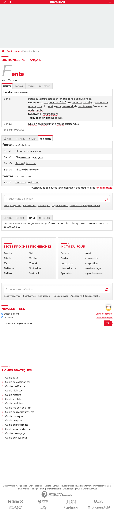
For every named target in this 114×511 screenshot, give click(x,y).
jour (39, 151)
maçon (48, 102)
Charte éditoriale (35, 486)
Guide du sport (13, 420)
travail (86, 102)
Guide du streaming (16, 424)
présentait (68, 106)
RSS (77, 486)
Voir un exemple (104, 313)
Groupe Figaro (68, 489)
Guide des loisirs (14, 403)
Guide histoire (13, 395)
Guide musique (14, 416)
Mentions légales (54, 489)
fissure (46, 114)
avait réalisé (59, 102)
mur (58, 106)
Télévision (7, 317)
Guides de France (15, 386)
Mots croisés (44, 86)
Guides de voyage (15, 433)
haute (39, 110)
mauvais (77, 102)
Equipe (24, 486)
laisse (23, 151)
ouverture (41, 98)
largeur (38, 157)
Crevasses (20, 182)
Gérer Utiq (41, 489)
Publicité (47, 486)
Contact (56, 486)
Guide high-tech (14, 390)
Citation (31, 86)
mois (39, 106)
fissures (34, 182)
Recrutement (86, 486)
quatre (32, 106)
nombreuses (85, 106)
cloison (35, 169)
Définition (8, 138)
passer (30, 151)
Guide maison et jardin (18, 407)
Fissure (19, 163)
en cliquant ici (104, 187)
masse (60, 124)
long (44, 124)
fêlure (54, 114)
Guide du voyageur (16, 437)
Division (32, 124)
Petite (31, 98)
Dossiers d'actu (10, 313)
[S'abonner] (57, 323)
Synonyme (19, 86)
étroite (51, 98)
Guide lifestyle (13, 399)
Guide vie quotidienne (18, 429)
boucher (31, 163)
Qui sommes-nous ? (11, 486)
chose (87, 98)
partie (31, 110)
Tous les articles (67, 486)
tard (50, 106)
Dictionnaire (13, 51)
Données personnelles (102, 486)
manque (25, 157)
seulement (101, 102)
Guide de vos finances (17, 382)
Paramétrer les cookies (26, 489)
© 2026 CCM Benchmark (86, 489)
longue (63, 98)
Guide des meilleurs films (19, 412)
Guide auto (11, 377)
